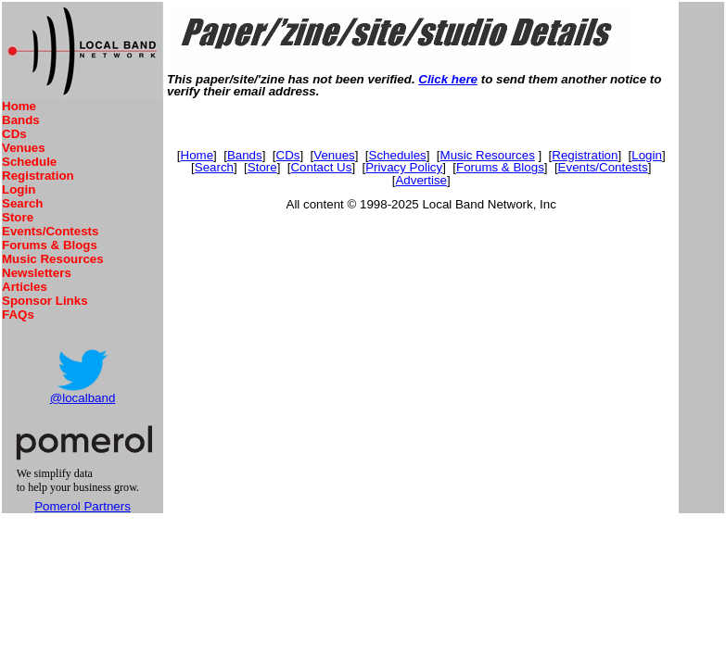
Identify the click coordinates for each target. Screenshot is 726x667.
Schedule (29, 162)
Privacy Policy (403, 167)
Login (18, 189)
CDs (14, 134)
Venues (23, 148)
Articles (24, 287)
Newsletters (36, 273)
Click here (448, 79)
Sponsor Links (45, 301)
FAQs (18, 314)
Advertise (421, 180)
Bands (21, 120)
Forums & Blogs (49, 245)
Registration (38, 175)
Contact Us (320, 167)
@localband (83, 398)
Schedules (398, 155)
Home (19, 106)
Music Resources (53, 259)
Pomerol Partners (82, 506)
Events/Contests (50, 231)
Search (22, 203)
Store (17, 217)
